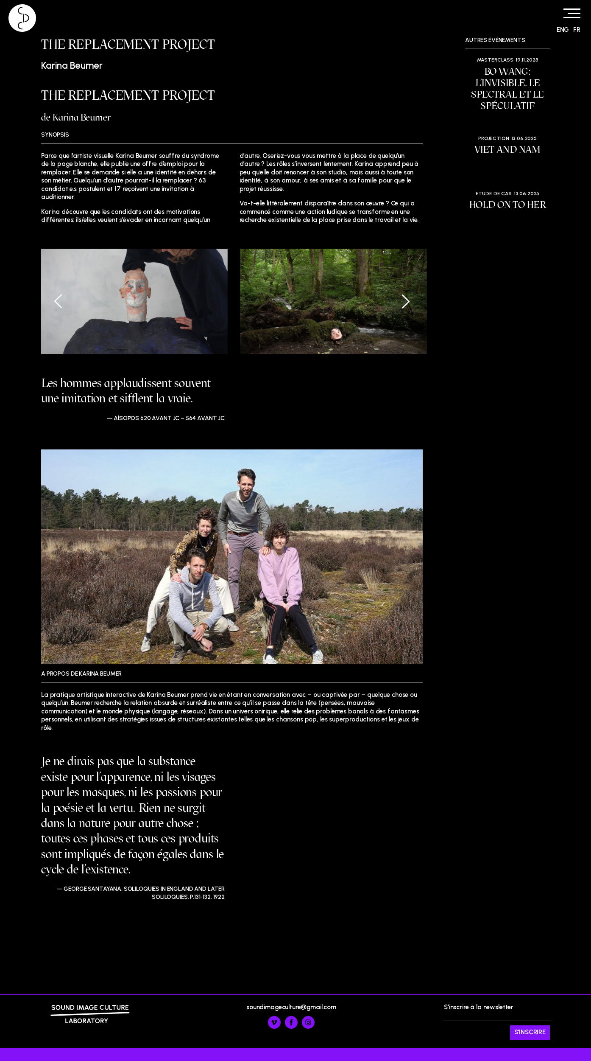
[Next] (399, 301)
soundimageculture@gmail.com (291, 1007)
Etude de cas (494, 193)
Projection (493, 138)
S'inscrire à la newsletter (497, 1021)
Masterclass (495, 60)
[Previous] (64, 301)
